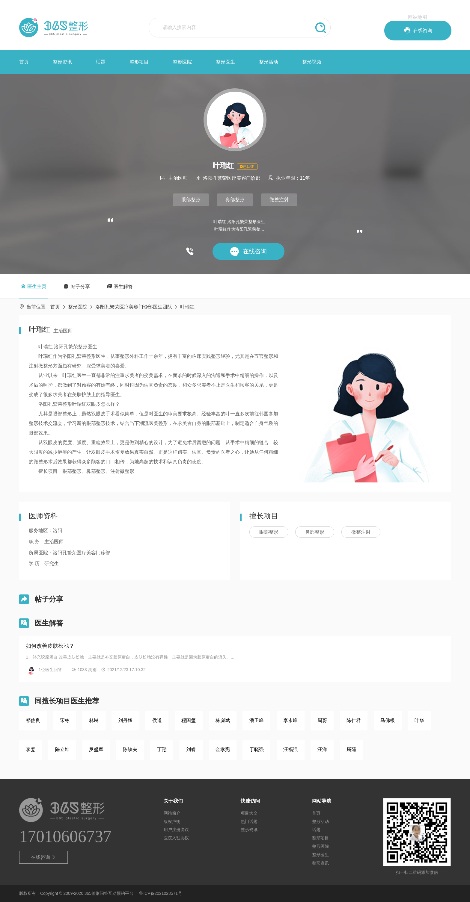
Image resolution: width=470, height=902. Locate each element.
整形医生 (225, 61)
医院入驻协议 (176, 838)
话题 (101, 61)
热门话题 (249, 821)
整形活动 (268, 61)
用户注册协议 (176, 829)
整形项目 (139, 61)
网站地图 (417, 17)
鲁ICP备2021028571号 (160, 893)
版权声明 (172, 821)
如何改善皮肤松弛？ (50, 646)
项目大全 (249, 813)
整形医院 (182, 61)
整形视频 (311, 61)
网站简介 (172, 813)
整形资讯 (62, 61)
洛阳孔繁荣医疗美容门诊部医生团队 (133, 306)
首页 (24, 61)
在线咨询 (43, 857)
